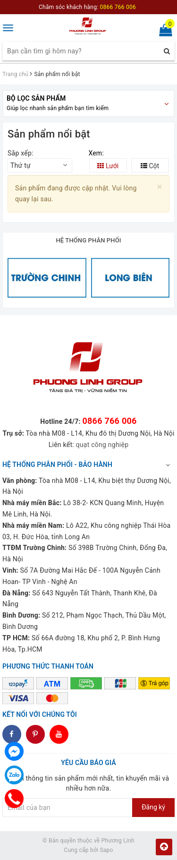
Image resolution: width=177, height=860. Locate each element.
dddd (35, 734)
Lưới (107, 166)
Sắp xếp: (21, 153)
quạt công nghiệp (102, 444)
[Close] (159, 187)
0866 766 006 (109, 421)
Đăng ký (153, 807)
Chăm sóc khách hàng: (87, 7)
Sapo (106, 850)
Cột (150, 166)
